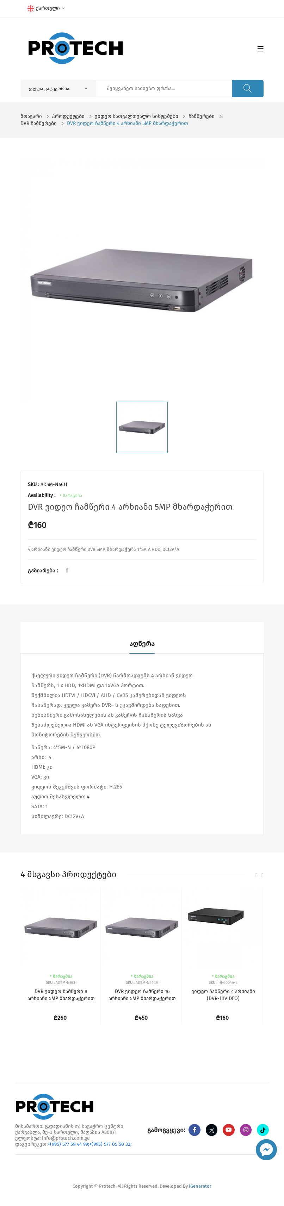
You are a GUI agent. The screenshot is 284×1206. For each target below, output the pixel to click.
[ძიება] (247, 88)
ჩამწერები (202, 116)
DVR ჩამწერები (38, 123)
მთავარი (31, 116)
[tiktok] (194, 1142)
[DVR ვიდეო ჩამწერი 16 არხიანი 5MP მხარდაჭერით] (141, 927)
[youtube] (229, 1130)
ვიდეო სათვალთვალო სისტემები (136, 116)
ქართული (46, 8)
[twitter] (212, 1130)
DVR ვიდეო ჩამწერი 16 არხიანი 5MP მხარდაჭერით (142, 994)
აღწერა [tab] (142, 644)
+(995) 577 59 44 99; (68, 1144)
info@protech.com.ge (66, 1138)
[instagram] (246, 1130)
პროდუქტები (68, 116)
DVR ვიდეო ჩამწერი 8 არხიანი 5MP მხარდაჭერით (61, 994)
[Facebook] (194, 1130)
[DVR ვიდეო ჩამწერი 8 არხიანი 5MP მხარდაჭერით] (60, 927)
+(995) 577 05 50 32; (110, 1144)
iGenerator (200, 1186)
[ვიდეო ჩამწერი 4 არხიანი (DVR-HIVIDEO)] (223, 927)
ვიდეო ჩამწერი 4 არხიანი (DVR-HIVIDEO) (223, 994)
